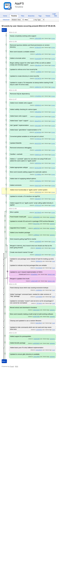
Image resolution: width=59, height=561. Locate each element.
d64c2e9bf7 (38, 125)
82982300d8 (38, 192)
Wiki (55, 16)
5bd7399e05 (38, 212)
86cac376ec (36, 223)
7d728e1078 (38, 47)
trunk (53, 261)
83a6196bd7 (38, 323)
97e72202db (38, 268)
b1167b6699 (38, 296)
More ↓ (4, 361)
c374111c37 (38, 205)
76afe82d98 (36, 338)
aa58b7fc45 (36, 228)
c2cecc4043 (36, 356)
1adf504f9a (38, 54)
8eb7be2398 (38, 167)
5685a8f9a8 (38, 112)
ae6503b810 (36, 343)
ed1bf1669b (38, 150)
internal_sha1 (51, 274)
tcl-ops (53, 38)
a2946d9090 (36, 217)
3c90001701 (38, 87)
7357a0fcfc (39, 303)
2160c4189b (38, 38)
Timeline (14, 16)
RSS (16, 366)
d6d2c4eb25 (36, 310)
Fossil (12, 366)
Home (5, 16)
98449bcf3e (39, 261)
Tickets (48, 16)
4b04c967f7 (38, 198)
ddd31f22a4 (38, 163)
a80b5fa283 (38, 254)
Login (54, 14)
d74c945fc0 (38, 96)
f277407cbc (38, 138)
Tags (40, 16)
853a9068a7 (34, 274)
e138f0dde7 (36, 235)
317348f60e (38, 174)
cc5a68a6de (39, 290)
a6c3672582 (36, 316)
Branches (31, 16)
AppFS (19, 3)
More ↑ (4, 30)
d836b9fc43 (38, 105)
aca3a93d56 (38, 241)
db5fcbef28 (38, 116)
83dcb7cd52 (38, 185)
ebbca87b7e (38, 121)
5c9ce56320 (39, 350)
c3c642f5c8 (39, 329)
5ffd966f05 (38, 248)
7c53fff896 (38, 71)
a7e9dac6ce (38, 181)
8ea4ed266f (38, 58)
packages (52, 217)
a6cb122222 (38, 143)
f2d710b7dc (38, 78)
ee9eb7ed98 (34, 281)
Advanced (6, 20)
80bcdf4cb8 (38, 65)
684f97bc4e (38, 154)
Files (22, 16)
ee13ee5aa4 (38, 132)
